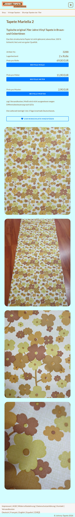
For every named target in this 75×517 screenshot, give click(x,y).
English (22, 512)
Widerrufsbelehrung (26, 506)
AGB (15, 506)
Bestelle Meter (37, 79)
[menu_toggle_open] (70, 4)
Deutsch (5, 512)
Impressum (6, 506)
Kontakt (60, 506)
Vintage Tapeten (14, 12)
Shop (4, 12)
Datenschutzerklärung (45, 506)
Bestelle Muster (37, 94)
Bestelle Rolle (37, 65)
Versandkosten (16, 101)
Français (13, 512)
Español (29, 512)
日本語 (37, 512)
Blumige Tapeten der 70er (32, 12)
